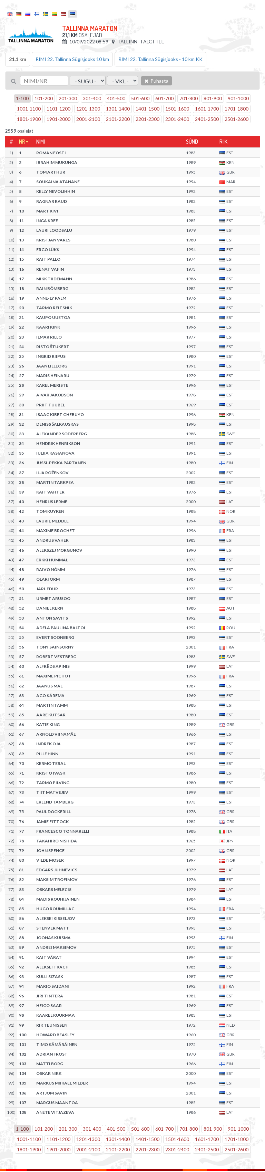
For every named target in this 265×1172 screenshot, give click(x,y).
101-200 (44, 98)
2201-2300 (147, 119)
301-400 (92, 98)
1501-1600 (177, 109)
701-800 (188, 98)
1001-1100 (29, 109)
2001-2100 (88, 119)
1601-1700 (207, 109)
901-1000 (238, 98)
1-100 (22, 98)
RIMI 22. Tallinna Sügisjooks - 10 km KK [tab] (160, 59)
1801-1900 (29, 119)
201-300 (68, 98)
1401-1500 (147, 109)
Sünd (192, 141)
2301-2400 (177, 119)
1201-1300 (88, 109)
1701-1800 (236, 109)
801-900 (213, 98)
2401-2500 (207, 119)
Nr (22, 141)
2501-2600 (236, 119)
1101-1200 (58, 109)
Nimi (40, 141)
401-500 (116, 98)
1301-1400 (118, 109)
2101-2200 (118, 119)
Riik (223, 141)
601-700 (164, 98)
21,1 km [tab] (17, 59)
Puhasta (156, 81)
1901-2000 (58, 119)
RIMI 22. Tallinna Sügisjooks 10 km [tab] (72, 59)
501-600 (140, 98)
